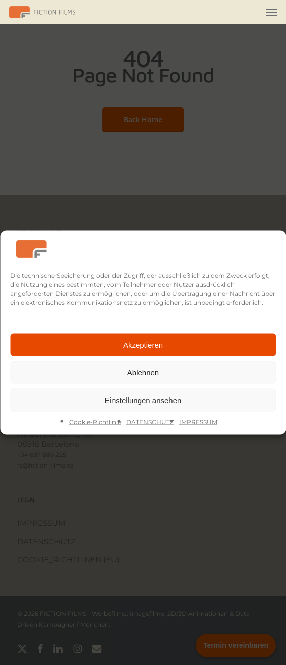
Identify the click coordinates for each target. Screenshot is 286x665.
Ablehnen (143, 372)
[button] (271, 12)
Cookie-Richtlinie (95, 422)
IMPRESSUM (198, 422)
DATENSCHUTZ (150, 422)
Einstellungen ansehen (143, 399)
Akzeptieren (143, 344)
